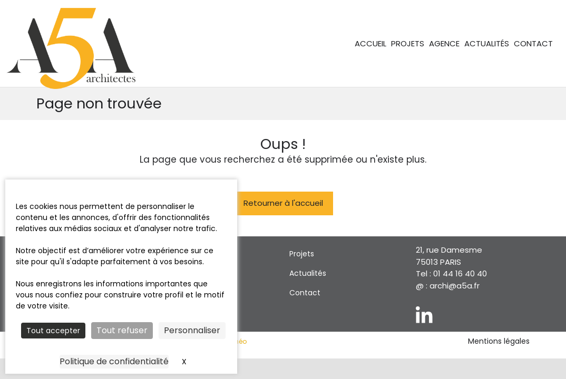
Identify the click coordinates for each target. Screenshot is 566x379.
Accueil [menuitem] (370, 43)
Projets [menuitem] (407, 43)
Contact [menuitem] (533, 43)
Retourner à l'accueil (283, 202)
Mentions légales (499, 341)
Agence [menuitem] (444, 43)
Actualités (307, 273)
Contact (304, 292)
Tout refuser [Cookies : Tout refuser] (122, 330)
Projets (301, 253)
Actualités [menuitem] (486, 43)
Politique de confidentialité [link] (114, 361)
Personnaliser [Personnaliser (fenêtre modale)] (192, 330)
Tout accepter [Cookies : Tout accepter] (53, 330)
